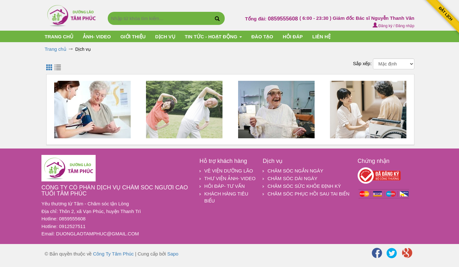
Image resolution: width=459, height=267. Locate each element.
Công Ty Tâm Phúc (113, 253)
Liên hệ (321, 36)
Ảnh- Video (97, 36)
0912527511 (72, 226)
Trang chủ (59, 36)
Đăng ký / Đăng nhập (393, 26)
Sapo (172, 253)
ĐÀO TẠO (262, 36)
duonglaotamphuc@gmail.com (97, 233)
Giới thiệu (133, 36)
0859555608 (283, 19)
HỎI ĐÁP (293, 36)
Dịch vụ (165, 36)
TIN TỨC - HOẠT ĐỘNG (213, 36)
